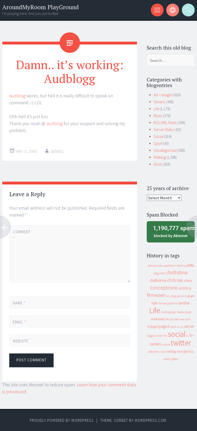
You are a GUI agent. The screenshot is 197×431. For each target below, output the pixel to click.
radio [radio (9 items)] (173, 327)
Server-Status (164, 129)
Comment (21, 235)
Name (19, 303)
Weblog (160, 157)
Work (158, 164)
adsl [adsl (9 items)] (160, 265)
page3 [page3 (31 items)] (164, 326)
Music (158, 115)
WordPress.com (150, 420)
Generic (159, 101)
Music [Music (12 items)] (169, 319)
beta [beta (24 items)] (190, 265)
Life (156, 108)
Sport (158, 143)
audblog (54, 123)
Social (158, 136)
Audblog (17, 96)
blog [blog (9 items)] (156, 273)
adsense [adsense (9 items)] (152, 265)
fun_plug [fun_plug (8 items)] (170, 296)
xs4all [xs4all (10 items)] (166, 359)
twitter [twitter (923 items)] (181, 343)
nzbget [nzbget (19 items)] (152, 326)
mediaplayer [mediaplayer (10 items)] (168, 312)
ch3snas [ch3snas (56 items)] (175, 280)
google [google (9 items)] (190, 296)
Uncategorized (165, 150)
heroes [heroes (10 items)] (163, 303)
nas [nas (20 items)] (176, 319)
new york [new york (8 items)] (185, 319)
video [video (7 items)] (163, 351)
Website (20, 341)
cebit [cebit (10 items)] (162, 273)
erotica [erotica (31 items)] (185, 288)
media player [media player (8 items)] (184, 312)
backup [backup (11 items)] (181, 265)
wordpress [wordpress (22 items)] (185, 351)
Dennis (57, 151)
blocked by (172, 231)
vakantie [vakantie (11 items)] (153, 351)
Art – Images (163, 94)
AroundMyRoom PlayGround (40, 7)
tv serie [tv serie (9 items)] (166, 344)
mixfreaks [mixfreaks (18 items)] (158, 319)
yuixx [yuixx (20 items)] (174, 359)
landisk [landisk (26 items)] (184, 303)
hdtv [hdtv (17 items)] (155, 303)
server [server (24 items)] (189, 326)
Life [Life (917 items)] (154, 310)
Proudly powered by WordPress (62, 420)
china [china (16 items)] (188, 280)
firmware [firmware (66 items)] (156, 295)
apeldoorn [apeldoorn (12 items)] (169, 265)
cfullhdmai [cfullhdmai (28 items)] (158, 280)
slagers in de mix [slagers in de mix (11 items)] (157, 336)
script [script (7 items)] (180, 327)
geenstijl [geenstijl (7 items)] (181, 296)
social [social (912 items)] (176, 334)
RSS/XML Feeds (165, 122)
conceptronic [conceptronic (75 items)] (164, 288)
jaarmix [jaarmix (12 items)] (173, 303)
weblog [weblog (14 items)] (171, 351)
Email (19, 322)
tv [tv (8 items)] (187, 336)
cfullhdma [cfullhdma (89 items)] (177, 272)
